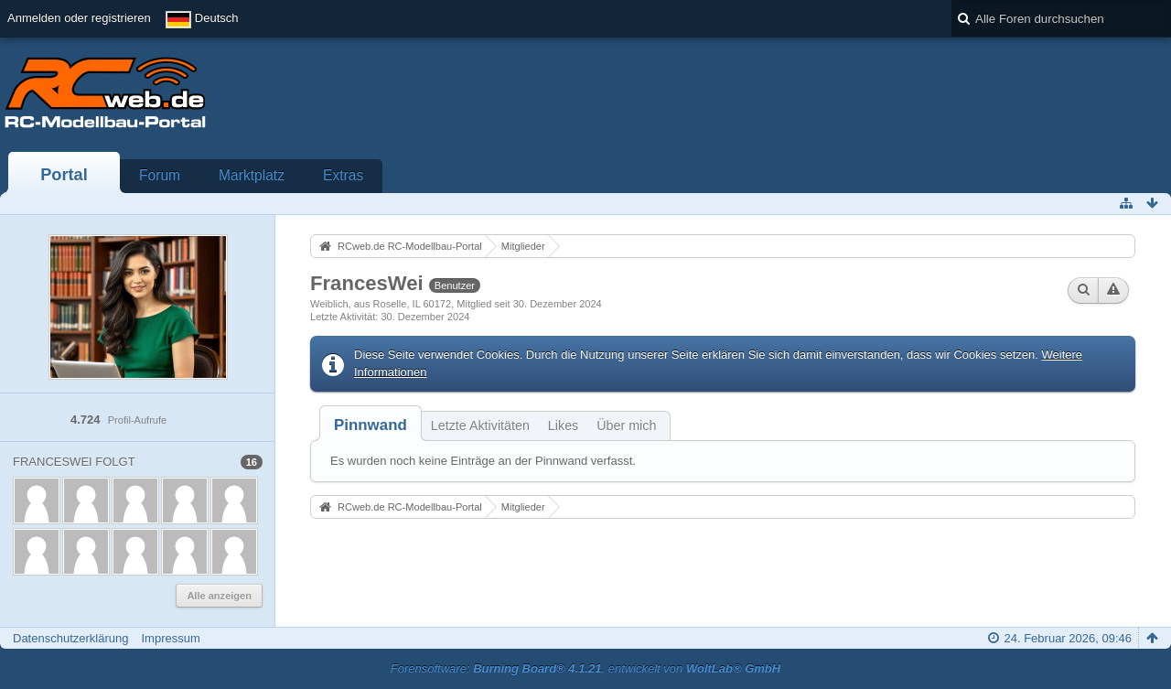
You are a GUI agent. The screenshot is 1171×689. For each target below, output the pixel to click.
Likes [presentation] (563, 425)
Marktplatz (252, 175)
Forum (159, 175)
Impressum (170, 638)
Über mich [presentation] (626, 425)
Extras (343, 175)
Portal (64, 175)
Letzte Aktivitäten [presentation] (480, 425)
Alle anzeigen (219, 595)
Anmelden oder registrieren (79, 18)
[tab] (370, 425)
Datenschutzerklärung (70, 638)
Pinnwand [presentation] (370, 425)
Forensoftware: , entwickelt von (585, 668)
